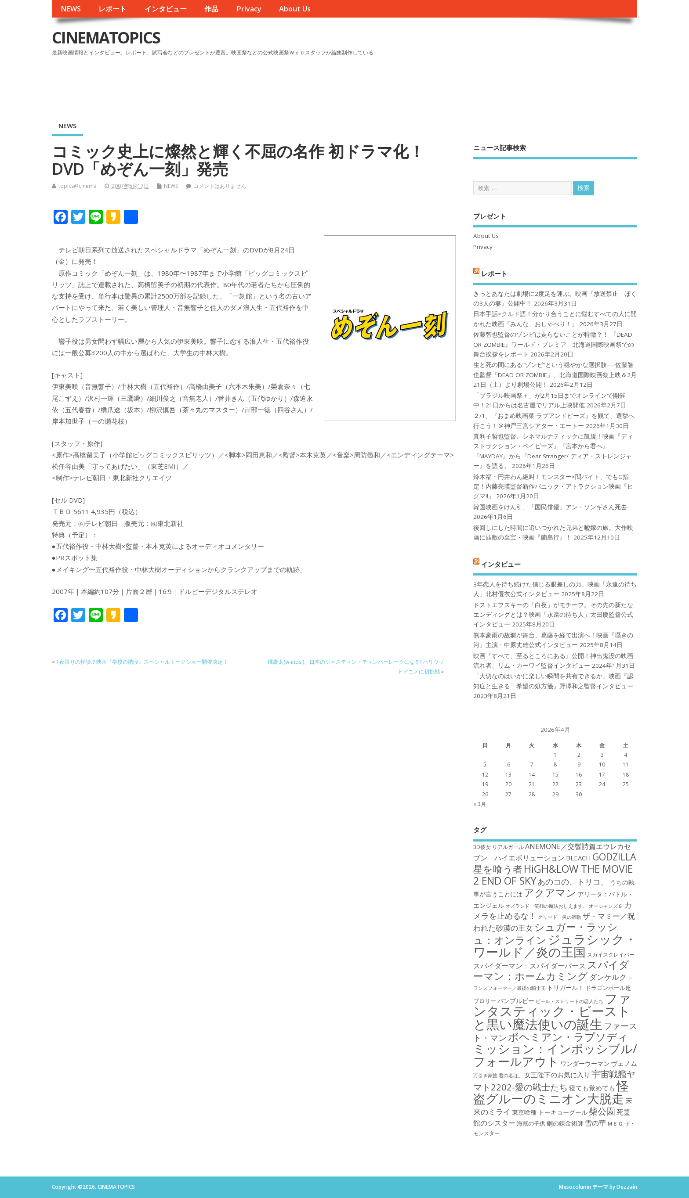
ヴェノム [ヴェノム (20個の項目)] (624, 1063)
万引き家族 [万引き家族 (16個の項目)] (485, 1075)
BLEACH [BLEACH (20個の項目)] (578, 857)
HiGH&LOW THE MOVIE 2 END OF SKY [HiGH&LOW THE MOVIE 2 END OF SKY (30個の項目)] (553, 875)
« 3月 (479, 804)
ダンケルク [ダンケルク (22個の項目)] (608, 977)
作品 (211, 9)
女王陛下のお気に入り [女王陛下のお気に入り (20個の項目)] (557, 1074)
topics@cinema (77, 186)
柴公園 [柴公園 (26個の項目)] (602, 1111)
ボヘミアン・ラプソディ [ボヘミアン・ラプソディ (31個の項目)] (568, 1036)
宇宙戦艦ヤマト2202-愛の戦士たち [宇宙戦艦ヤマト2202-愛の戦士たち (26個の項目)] (554, 1080)
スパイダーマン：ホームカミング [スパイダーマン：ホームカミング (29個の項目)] (551, 970)
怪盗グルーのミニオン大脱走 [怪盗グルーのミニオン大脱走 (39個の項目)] (551, 1092)
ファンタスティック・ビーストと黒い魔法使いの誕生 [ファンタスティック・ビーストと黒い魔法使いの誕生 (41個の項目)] (552, 1011)
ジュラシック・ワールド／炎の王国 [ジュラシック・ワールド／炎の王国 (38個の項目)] (555, 945)
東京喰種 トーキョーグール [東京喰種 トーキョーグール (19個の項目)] (549, 1112)
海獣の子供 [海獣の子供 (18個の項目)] (531, 1123)
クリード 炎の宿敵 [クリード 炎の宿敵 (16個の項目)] (559, 917)
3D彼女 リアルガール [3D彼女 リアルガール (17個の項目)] (498, 847)
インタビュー (166, 9)
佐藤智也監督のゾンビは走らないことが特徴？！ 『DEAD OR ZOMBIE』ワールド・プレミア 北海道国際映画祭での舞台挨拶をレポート (553, 344)
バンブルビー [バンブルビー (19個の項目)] (515, 1001)
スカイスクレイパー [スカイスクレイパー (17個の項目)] (611, 954)
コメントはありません (219, 186)
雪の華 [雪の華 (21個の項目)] (595, 1123)
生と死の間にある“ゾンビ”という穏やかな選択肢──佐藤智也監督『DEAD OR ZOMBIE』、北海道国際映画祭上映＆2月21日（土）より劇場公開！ (555, 375)
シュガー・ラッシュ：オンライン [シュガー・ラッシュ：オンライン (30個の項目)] (545, 933)
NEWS (71, 9)
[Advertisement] (470, 83)
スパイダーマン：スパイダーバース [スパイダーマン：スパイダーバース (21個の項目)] (529, 966)
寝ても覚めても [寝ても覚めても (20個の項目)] (592, 1087)
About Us (295, 9)
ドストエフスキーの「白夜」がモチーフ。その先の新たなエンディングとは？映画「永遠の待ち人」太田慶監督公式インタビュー (553, 615)
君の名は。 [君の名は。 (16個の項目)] (511, 1075)
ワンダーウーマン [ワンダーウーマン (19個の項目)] (584, 1063)
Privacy (248, 9)
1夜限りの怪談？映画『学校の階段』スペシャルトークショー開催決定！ (142, 662)
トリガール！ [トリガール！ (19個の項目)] (565, 987)
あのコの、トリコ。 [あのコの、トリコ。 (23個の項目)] (573, 881)
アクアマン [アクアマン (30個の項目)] (550, 892)
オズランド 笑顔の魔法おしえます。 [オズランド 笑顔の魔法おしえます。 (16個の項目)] (546, 906)
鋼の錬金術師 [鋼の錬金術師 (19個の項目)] (565, 1123)
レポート (112, 9)
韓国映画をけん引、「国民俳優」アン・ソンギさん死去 (550, 507)
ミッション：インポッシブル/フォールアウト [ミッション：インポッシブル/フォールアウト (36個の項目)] (555, 1054)
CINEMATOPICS (106, 37)
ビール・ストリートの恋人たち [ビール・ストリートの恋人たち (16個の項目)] (569, 1001)
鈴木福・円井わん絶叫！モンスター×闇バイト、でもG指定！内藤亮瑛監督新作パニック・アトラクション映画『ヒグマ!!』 (553, 486)
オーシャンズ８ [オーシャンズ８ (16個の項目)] (606, 906)
